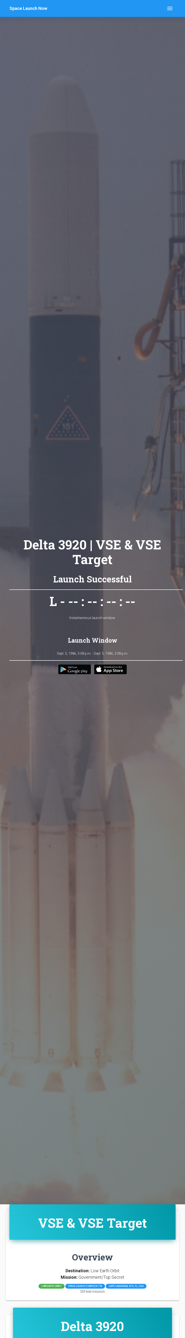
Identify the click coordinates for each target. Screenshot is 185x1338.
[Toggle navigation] (170, 8)
